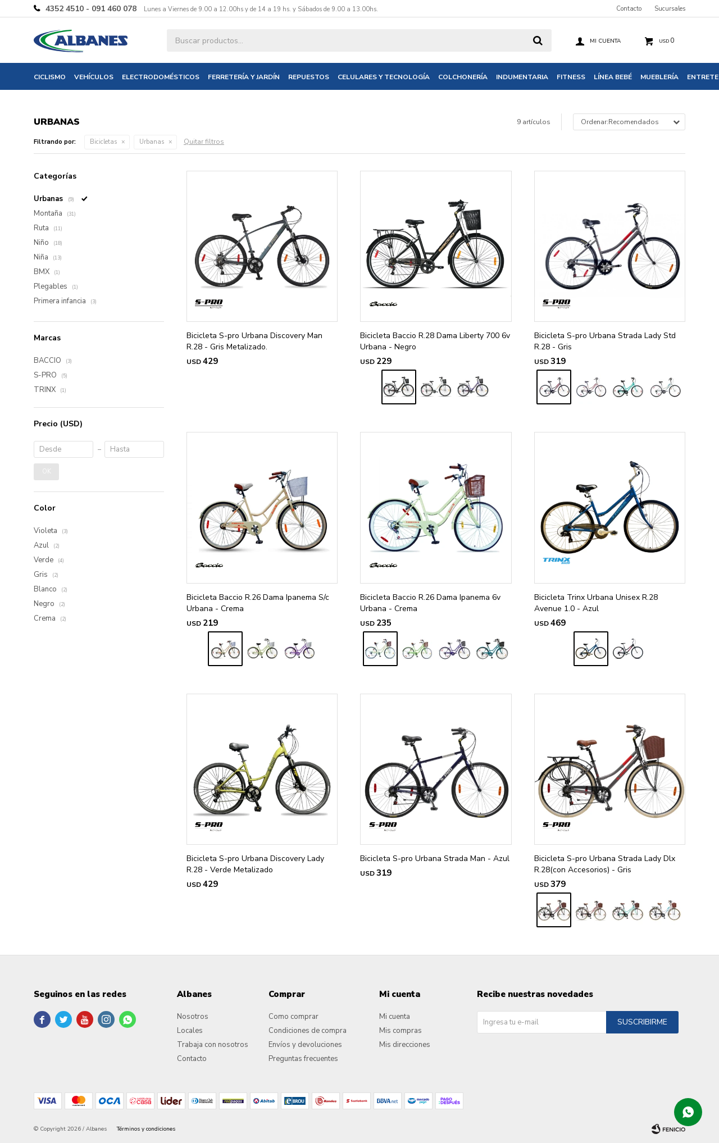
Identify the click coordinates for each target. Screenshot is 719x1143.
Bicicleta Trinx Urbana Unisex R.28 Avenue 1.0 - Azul (596, 603)
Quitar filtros (204, 141)
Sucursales (669, 8)
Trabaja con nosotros (212, 1045)
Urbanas (151, 142)
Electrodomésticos (160, 76)
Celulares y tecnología (384, 76)
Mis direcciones (404, 1045)
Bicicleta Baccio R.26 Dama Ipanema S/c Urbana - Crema (257, 603)
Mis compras (400, 1031)
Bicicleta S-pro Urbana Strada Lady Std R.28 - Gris (605, 341)
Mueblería (659, 76)
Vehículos (93, 76)
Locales (190, 1031)
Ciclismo (50, 76)
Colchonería (463, 76)
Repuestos (308, 76)
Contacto (628, 8)
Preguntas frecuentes (303, 1059)
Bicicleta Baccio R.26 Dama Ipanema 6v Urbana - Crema (430, 603)
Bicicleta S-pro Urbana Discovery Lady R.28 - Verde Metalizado (255, 864)
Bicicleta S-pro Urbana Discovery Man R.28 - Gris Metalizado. (254, 341)
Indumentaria (522, 76)
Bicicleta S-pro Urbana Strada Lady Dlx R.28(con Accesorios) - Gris (604, 864)
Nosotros (192, 1017)
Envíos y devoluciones (305, 1045)
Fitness (571, 76)
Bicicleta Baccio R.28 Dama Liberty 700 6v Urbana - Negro (435, 341)
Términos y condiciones (146, 1129)
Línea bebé (613, 76)
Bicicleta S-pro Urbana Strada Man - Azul (434, 858)
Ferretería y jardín (244, 76)
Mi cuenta (394, 1017)
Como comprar (293, 1017)
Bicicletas (103, 142)
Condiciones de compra (308, 1031)
